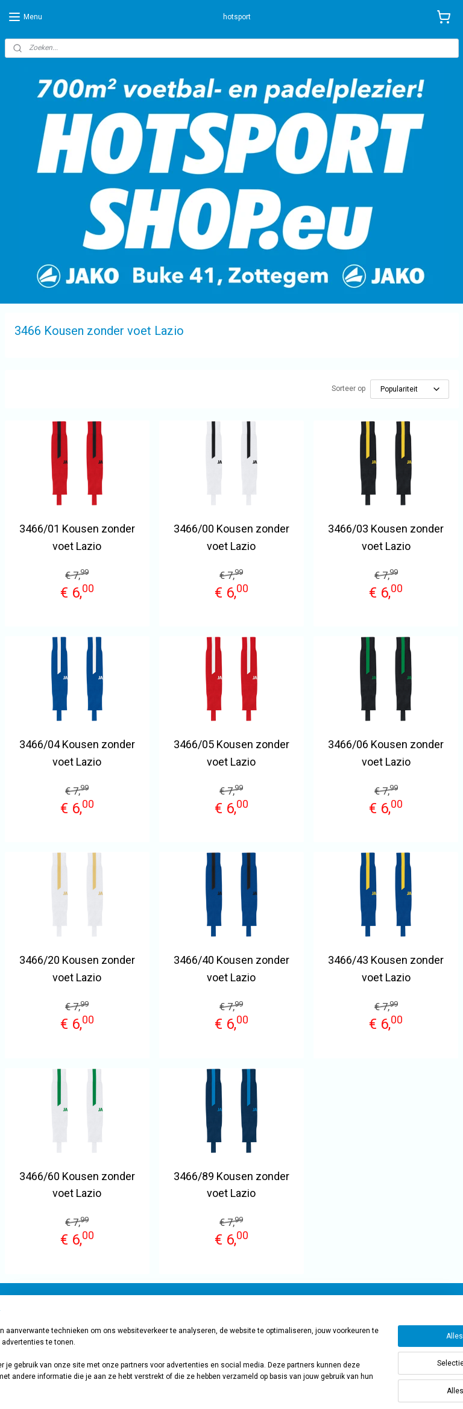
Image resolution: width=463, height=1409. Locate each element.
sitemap (262, 1387)
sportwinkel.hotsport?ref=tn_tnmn (385, 1308)
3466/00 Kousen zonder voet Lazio (231, 537)
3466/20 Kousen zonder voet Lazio (77, 969)
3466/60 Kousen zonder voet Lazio (77, 1185)
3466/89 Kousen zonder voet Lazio (231, 1185)
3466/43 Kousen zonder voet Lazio (386, 969)
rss (285, 1387)
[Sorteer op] (410, 389)
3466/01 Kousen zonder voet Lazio (77, 537)
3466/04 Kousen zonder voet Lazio (77, 753)
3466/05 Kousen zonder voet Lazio (231, 753)
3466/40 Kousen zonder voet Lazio (231, 969)
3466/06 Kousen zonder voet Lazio (386, 753)
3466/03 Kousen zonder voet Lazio (386, 537)
